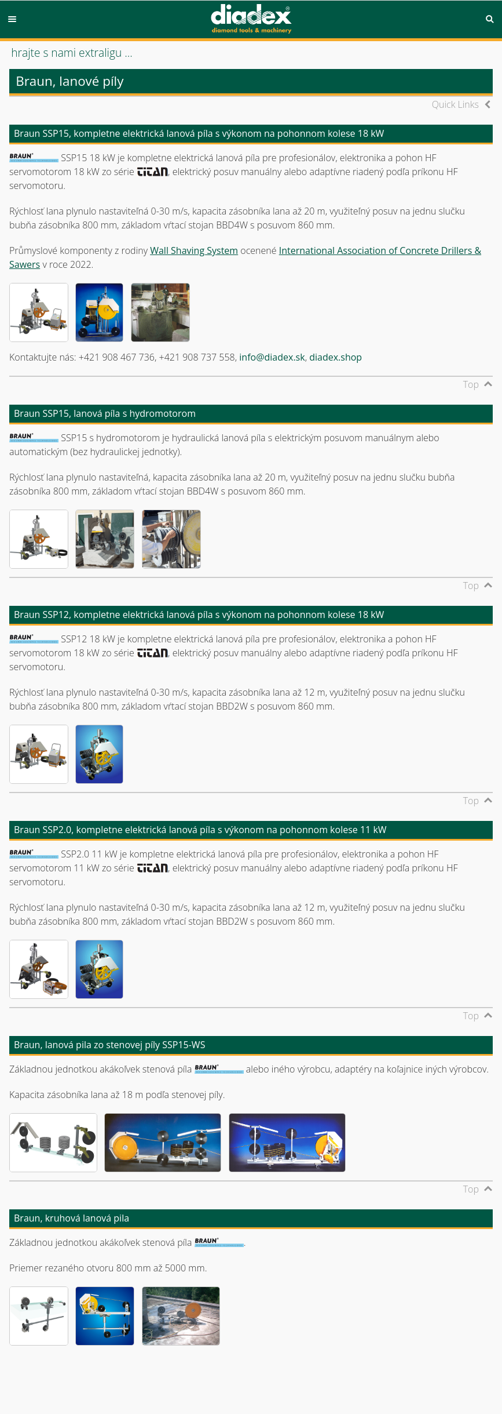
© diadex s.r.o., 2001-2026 (57, 1378)
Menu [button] (12, 19)
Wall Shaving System (194, 250)
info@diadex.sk (272, 357)
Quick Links (455, 104)
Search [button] (490, 19)
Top (471, 384)
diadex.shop (335, 357)
